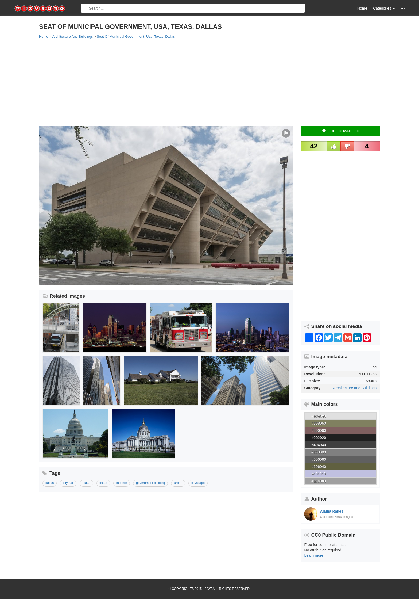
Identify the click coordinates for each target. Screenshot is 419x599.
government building (150, 483)
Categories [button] (384, 8)
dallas (49, 483)
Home (362, 8)
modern (121, 483)
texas (103, 483)
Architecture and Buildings (355, 388)
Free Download (340, 131)
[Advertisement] (199, 82)
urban (178, 483)
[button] (402, 8)
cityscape (198, 483)
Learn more (314, 555)
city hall (68, 483)
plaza (86, 483)
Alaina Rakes (331, 511)
